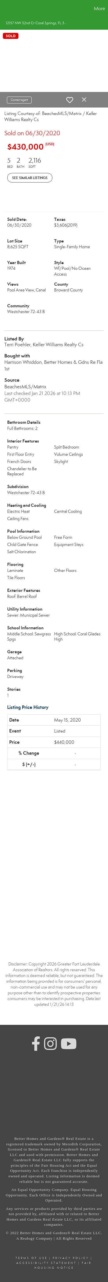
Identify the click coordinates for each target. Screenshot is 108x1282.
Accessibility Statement (46, 1263)
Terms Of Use (32, 1258)
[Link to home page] (5, 8)
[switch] (69, 100)
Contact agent (19, 100)
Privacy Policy (71, 1258)
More (99, 8)
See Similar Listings (30, 178)
